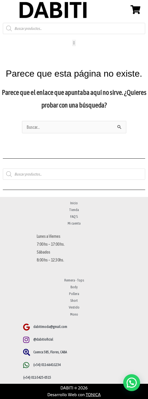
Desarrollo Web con (74, 394)
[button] (74, 43)
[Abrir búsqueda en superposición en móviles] (74, 28)
